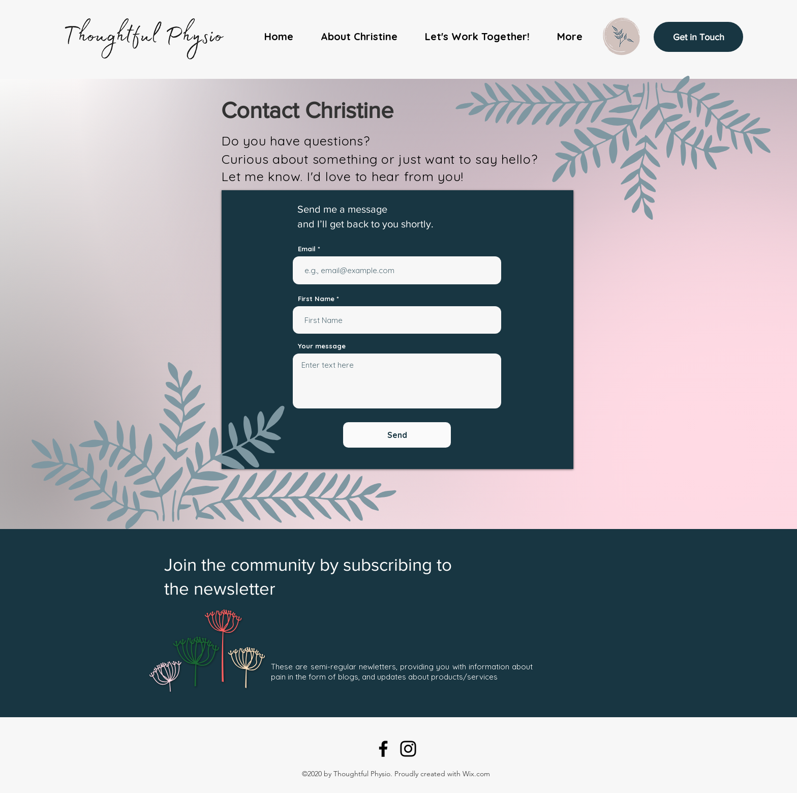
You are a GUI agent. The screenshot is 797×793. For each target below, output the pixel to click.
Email (307, 249)
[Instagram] (408, 748)
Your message (322, 346)
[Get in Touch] (698, 37)
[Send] (397, 435)
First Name (316, 299)
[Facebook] (383, 748)
